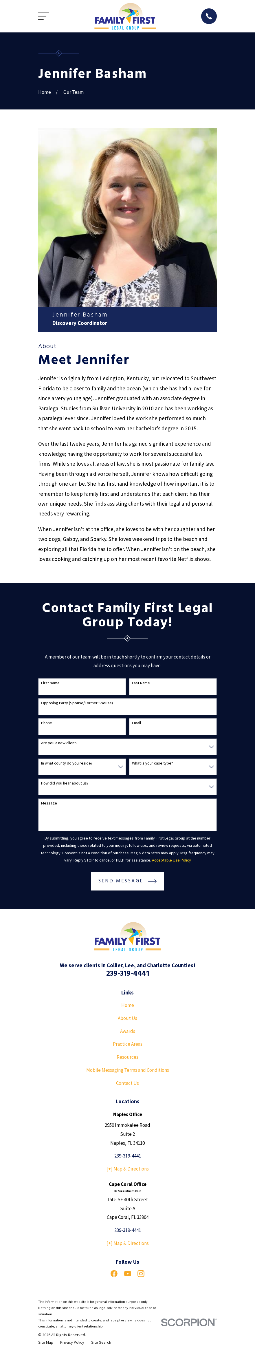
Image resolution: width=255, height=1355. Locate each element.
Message (49, 803)
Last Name (141, 683)
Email (136, 723)
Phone (46, 723)
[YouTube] (127, 1273)
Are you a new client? (59, 742)
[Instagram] (140, 1273)
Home (127, 1005)
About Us (127, 1018)
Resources (127, 1057)
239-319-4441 (127, 974)
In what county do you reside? (67, 763)
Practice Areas (127, 1044)
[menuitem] (45, 1342)
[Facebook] (114, 1273)
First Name (50, 683)
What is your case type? (152, 763)
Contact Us (127, 1083)
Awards (127, 1031)
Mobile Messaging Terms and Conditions (127, 1070)
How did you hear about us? (65, 783)
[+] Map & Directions (128, 1169)
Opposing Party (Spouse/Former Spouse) (77, 703)
